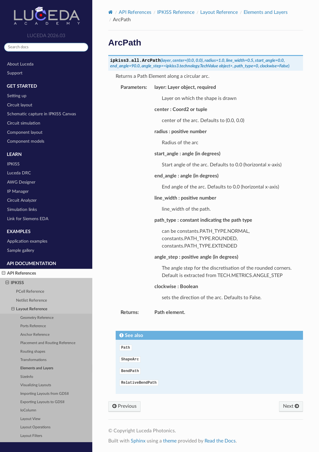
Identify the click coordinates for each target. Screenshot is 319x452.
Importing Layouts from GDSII (44, 393)
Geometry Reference (37, 317)
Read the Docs (220, 440)
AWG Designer (21, 182)
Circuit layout (19, 105)
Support (14, 73)
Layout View (30, 419)
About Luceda (20, 64)
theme (170, 440)
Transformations (33, 360)
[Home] (110, 12)
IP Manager (18, 191)
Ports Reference (33, 326)
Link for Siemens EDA (27, 218)
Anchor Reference (35, 334)
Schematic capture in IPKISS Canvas (41, 114)
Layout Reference (29, 309)
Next (291, 406)
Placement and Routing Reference (47, 343)
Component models (25, 141)
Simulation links (22, 209)
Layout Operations (35, 427)
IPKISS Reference (175, 12)
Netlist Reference (31, 301)
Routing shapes (32, 351)
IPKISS (13, 164)
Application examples (27, 241)
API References (19, 273)
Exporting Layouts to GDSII (42, 402)
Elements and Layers (36, 368)
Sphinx (138, 440)
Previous (124, 406)
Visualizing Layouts (35, 385)
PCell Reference (30, 292)
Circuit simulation (23, 123)
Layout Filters (31, 436)
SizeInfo (26, 377)
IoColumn (28, 410)
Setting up (16, 95)
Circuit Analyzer (22, 200)
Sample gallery (20, 250)
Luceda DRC (19, 173)
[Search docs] (46, 47)
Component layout (24, 132)
